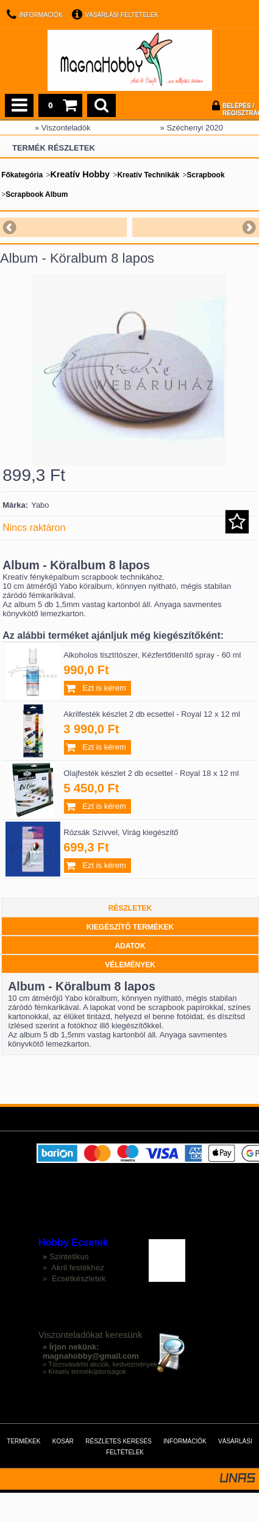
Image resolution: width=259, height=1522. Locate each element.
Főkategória (22, 175)
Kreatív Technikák (148, 175)
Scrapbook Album (36, 194)
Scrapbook (206, 175)
